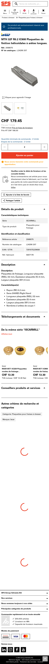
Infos (13, 187)
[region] (24, 108)
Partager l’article (11, 200)
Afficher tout (6, 334)
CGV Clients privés (12, 662)
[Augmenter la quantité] (44, 147)
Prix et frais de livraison (22, 128)
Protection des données (28, 662)
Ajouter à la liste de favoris (16, 195)
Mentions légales (14, 660)
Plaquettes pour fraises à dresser (31, 17)
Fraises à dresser (8, 17)
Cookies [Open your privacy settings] (40, 662)
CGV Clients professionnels (31, 660)
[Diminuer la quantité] (4, 147)
